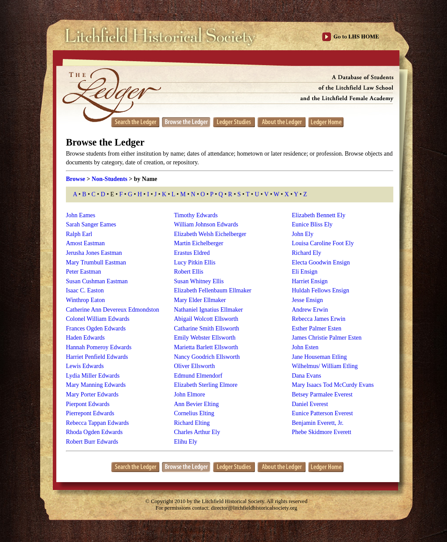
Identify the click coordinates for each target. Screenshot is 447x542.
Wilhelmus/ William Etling (325, 366)
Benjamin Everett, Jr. (318, 423)
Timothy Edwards (196, 215)
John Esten (305, 347)
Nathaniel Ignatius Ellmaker (208, 309)
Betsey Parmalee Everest (322, 394)
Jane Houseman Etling (319, 357)
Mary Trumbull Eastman (96, 262)
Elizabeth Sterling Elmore (205, 385)
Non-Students (109, 179)
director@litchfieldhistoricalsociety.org (254, 508)
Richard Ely (306, 253)
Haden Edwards (85, 337)
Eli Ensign (305, 271)
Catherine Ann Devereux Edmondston (112, 309)
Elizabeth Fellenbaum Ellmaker (212, 290)
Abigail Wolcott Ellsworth (206, 319)
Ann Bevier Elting (196, 404)
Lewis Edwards (85, 366)
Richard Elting (192, 423)
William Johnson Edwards (206, 224)
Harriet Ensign (310, 281)
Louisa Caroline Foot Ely (323, 243)
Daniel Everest (310, 404)
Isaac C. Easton (85, 290)
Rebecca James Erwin (319, 319)
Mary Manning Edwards (96, 385)
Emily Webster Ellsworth (205, 337)
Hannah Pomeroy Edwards (98, 347)
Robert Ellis (188, 271)
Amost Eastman (85, 243)
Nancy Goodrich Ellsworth (207, 357)
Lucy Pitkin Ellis (195, 262)
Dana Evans (306, 375)
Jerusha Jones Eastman (94, 253)
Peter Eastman (83, 271)
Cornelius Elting (194, 413)
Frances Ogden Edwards (96, 328)
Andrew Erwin (310, 309)
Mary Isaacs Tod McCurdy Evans (333, 385)
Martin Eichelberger (199, 243)
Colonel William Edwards (97, 319)
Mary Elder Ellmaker (200, 300)
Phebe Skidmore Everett (321, 432)
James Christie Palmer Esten (327, 337)
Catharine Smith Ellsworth (206, 328)
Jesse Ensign (307, 300)
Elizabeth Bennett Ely (319, 215)
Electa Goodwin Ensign (321, 262)
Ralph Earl (79, 234)
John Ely (302, 234)
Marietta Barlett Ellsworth (206, 347)
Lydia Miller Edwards (93, 375)
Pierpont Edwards (88, 404)
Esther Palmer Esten (317, 328)
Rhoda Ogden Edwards (94, 432)
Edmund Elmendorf (198, 375)
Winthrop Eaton (85, 300)
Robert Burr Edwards (92, 441)
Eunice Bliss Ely (312, 224)
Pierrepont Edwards (90, 413)
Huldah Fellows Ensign (320, 290)
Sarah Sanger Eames (91, 224)
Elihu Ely (185, 441)
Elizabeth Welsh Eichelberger (210, 234)
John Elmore (189, 394)
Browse (75, 179)
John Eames (80, 215)
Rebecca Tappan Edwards (97, 423)
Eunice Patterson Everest (322, 413)
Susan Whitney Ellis (199, 281)
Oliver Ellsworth (194, 366)
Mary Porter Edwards (92, 394)
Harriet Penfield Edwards (97, 357)
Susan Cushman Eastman (97, 281)
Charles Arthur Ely (197, 432)
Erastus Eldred (192, 253)
